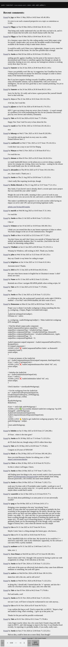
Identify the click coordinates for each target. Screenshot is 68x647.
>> (29, 643)
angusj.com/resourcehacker (17, 459)
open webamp (35, 643)
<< (2, 643)
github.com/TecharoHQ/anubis (19, 207)
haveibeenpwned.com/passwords (25, 476)
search (24, 638)
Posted (5, 17)
